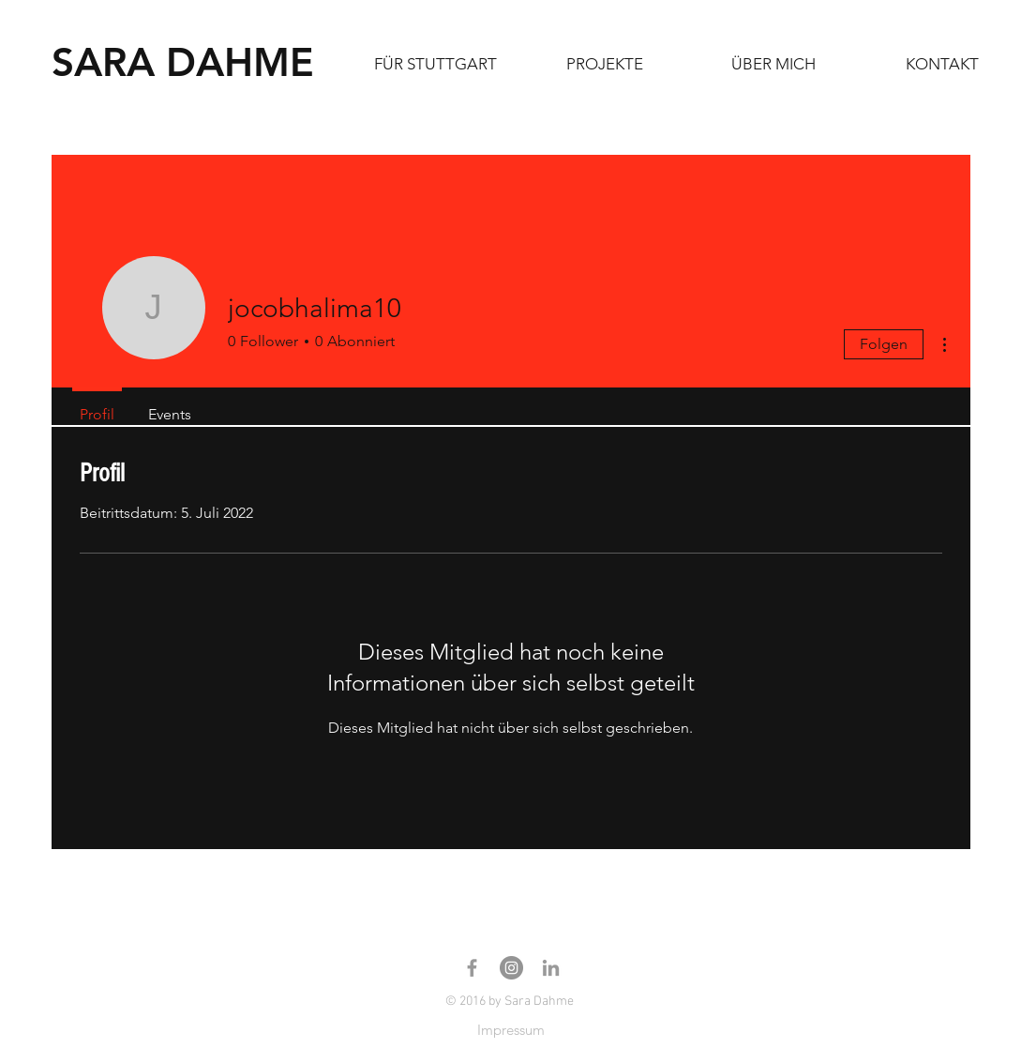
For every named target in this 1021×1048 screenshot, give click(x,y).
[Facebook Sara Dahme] (472, 968)
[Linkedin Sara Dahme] (551, 968)
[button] (604, 64)
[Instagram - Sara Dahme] (511, 968)
